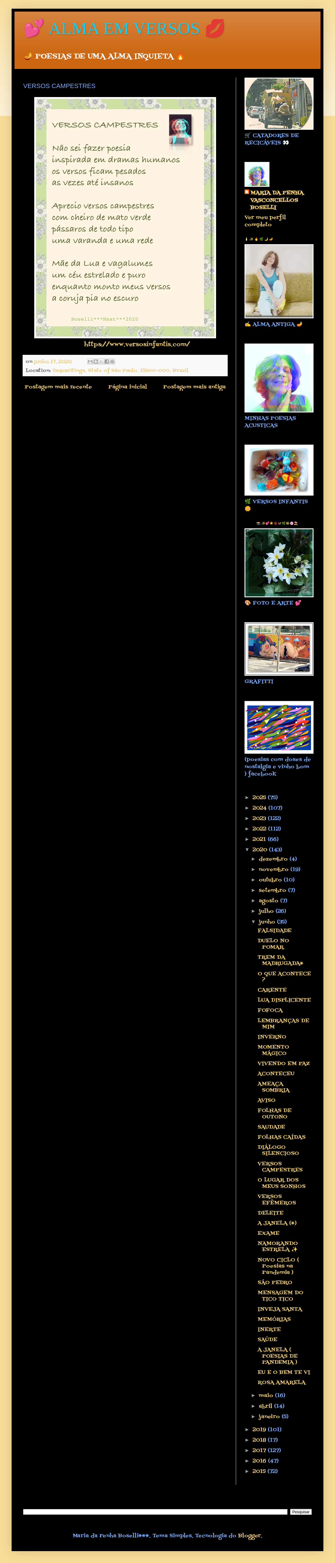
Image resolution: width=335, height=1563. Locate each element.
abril (266, 1406)
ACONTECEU (276, 1074)
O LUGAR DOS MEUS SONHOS (281, 1183)
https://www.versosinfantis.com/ (137, 344)
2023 (260, 819)
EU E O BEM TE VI (284, 1372)
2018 (260, 1440)
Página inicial (127, 387)
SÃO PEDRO (275, 1283)
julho (267, 911)
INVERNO (272, 1037)
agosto (269, 901)
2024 (260, 808)
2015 (260, 1472)
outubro (271, 880)
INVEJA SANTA (280, 1309)
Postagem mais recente (58, 387)
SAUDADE (271, 1127)
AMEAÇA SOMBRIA (273, 1087)
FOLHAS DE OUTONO (274, 1114)
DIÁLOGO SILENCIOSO (278, 1151)
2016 (260, 1461)
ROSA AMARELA (281, 1383)
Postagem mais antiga (194, 387)
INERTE (269, 1330)
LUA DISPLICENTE (284, 1000)
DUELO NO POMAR (273, 944)
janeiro (270, 1417)
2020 (261, 850)
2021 (260, 839)
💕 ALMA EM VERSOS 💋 (124, 28)
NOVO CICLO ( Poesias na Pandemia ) (278, 1266)
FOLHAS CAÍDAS (281, 1137)
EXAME (268, 1233)
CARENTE (272, 990)
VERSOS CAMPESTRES (280, 1167)
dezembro (274, 859)
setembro (273, 890)
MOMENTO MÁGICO (273, 1050)
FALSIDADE (274, 931)
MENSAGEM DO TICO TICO (280, 1296)
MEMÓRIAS (274, 1319)
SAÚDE (267, 1340)
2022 (260, 829)
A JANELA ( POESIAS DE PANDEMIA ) (278, 1356)
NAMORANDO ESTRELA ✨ (278, 1247)
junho (268, 922)
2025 (260, 798)
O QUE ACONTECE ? (284, 977)
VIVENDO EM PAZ (283, 1064)
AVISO (267, 1100)
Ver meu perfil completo (265, 221)
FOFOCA (270, 1010)
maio (267, 1396)
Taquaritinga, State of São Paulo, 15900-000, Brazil (120, 370)
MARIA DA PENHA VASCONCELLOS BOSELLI (276, 200)
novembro (274, 870)
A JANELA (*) (277, 1223)
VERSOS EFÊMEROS (277, 1200)
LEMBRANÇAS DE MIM (283, 1024)
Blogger (249, 1536)
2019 (260, 1430)
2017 (260, 1451)
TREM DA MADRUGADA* (280, 961)
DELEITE (270, 1213)
